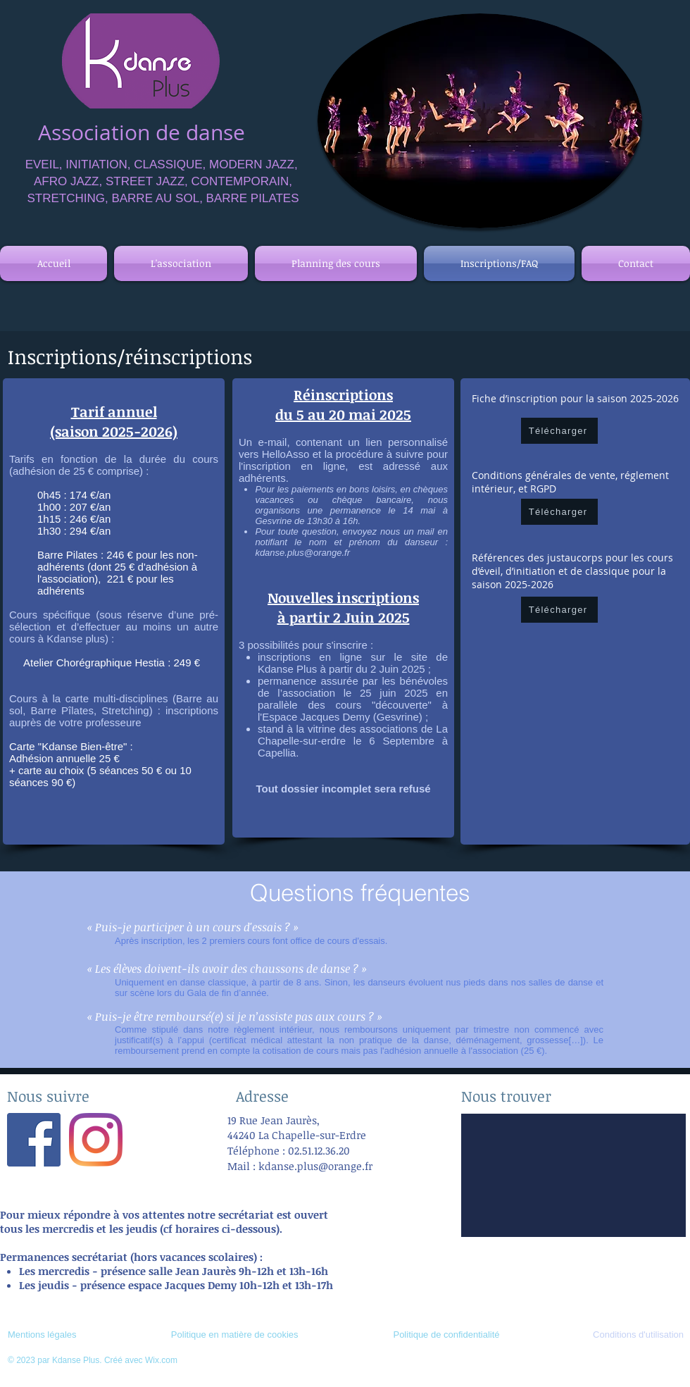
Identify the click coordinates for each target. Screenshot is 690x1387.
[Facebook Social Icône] (34, 1140)
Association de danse (141, 132)
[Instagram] (96, 1140)
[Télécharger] (559, 431)
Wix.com (161, 1360)
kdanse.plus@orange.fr (302, 552)
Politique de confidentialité (446, 1334)
